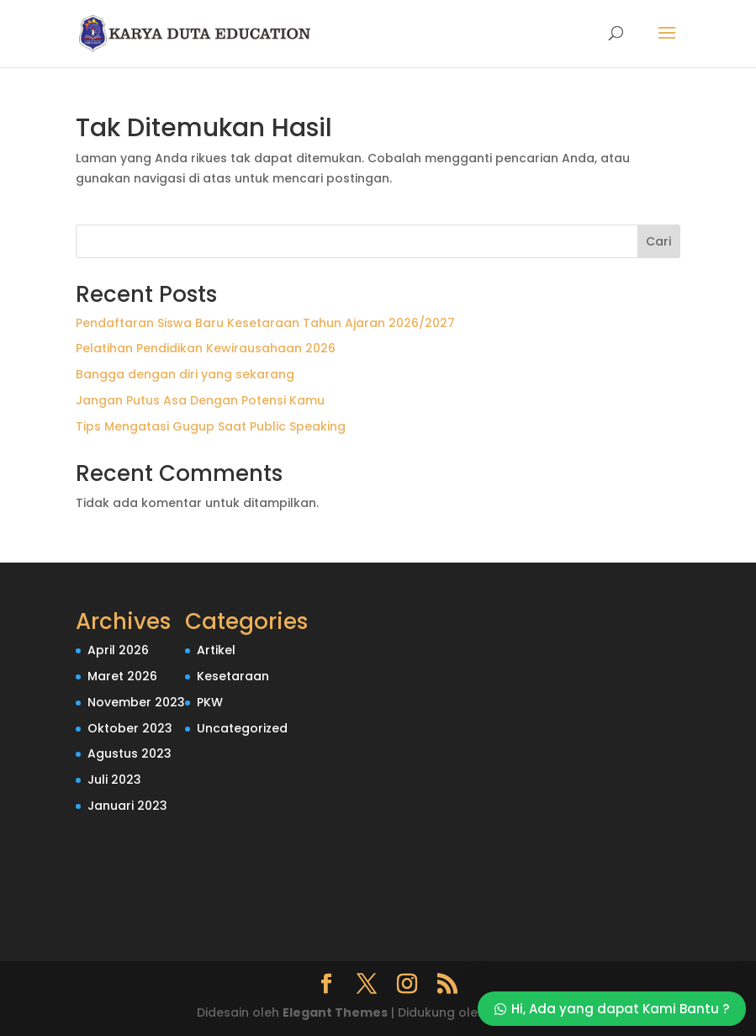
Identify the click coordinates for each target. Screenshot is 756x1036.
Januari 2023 (127, 805)
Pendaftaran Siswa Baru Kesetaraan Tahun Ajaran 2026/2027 (265, 322)
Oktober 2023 (129, 728)
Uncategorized (242, 728)
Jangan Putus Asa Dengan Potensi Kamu (200, 400)
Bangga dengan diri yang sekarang (185, 374)
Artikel (216, 650)
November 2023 (136, 702)
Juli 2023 (114, 779)
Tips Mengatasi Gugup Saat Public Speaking (211, 426)
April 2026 (118, 650)
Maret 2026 (122, 676)
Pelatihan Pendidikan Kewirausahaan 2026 (206, 348)
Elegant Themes (335, 1012)
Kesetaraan (233, 676)
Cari (658, 241)
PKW (210, 702)
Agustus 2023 (129, 753)
